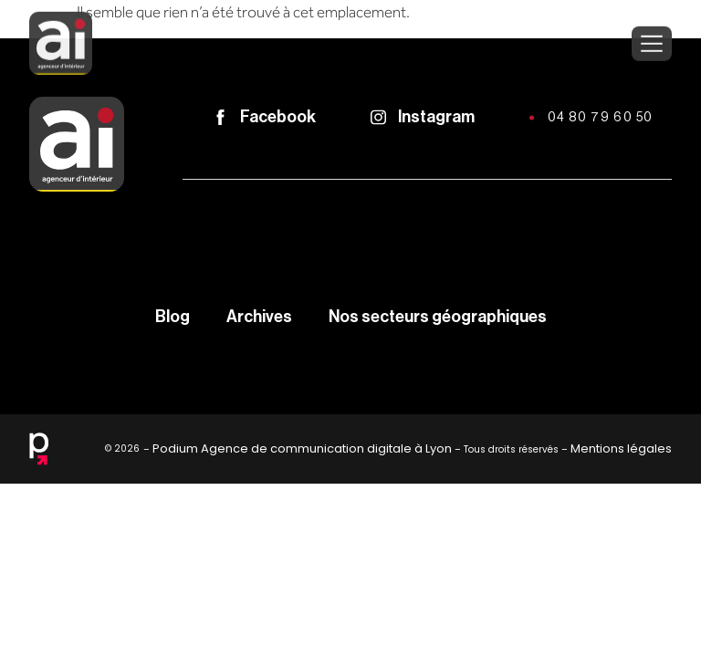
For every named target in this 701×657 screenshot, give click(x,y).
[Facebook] (220, 117)
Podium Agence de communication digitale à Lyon (302, 448)
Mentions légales (621, 448)
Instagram (436, 117)
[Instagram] (378, 117)
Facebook (278, 117)
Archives (259, 316)
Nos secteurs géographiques (438, 316)
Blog (172, 316)
